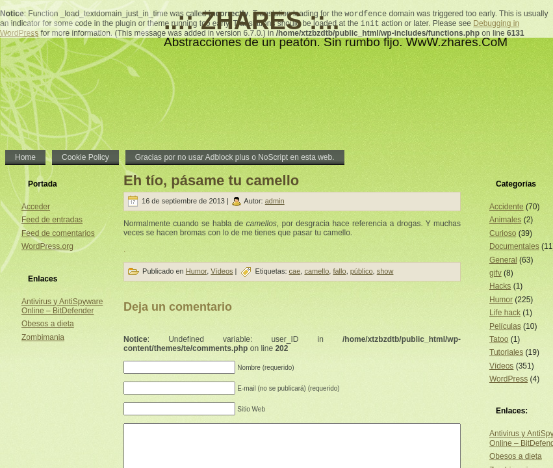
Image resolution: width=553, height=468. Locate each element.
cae (295, 271)
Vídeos (222, 271)
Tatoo (498, 339)
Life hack (505, 312)
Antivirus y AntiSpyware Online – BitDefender (62, 306)
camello (316, 271)
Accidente (506, 206)
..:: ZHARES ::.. (251, 20)
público (361, 271)
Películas (505, 326)
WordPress (508, 379)
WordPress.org (47, 246)
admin (275, 201)
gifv (495, 273)
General (503, 260)
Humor (196, 271)
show (385, 271)
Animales (505, 219)
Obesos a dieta (47, 323)
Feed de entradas (52, 219)
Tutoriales (506, 352)
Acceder (35, 206)
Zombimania (42, 337)
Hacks (500, 286)
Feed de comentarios (58, 233)
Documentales (514, 246)
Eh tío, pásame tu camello (211, 180)
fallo (339, 271)
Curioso (502, 233)
